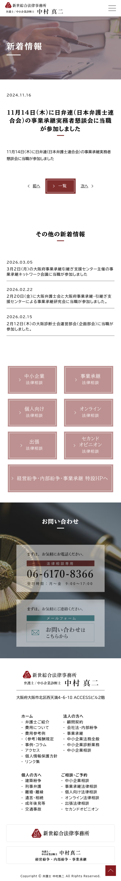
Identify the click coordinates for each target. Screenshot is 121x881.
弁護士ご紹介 (37, 722)
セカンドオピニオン (82, 809)
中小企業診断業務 (83, 745)
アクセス (32, 750)
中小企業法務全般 (83, 739)
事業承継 (75, 733)
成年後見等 (35, 803)
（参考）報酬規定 (39, 739)
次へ (84, 186)
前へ (36, 186)
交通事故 (33, 809)
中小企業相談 (79, 750)
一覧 (62, 186)
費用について (37, 727)
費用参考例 (35, 733)
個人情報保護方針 (41, 756)
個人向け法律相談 (81, 792)
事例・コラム (36, 745)
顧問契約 (75, 722)
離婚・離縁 (34, 792)
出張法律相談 (77, 803)
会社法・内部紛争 (82, 727)
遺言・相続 (34, 798)
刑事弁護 (33, 786)
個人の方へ (31, 775)
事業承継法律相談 (81, 786)
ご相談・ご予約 (74, 775)
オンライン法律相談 (82, 798)
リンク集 (32, 762)
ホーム (27, 716)
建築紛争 (33, 781)
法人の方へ (73, 716)
